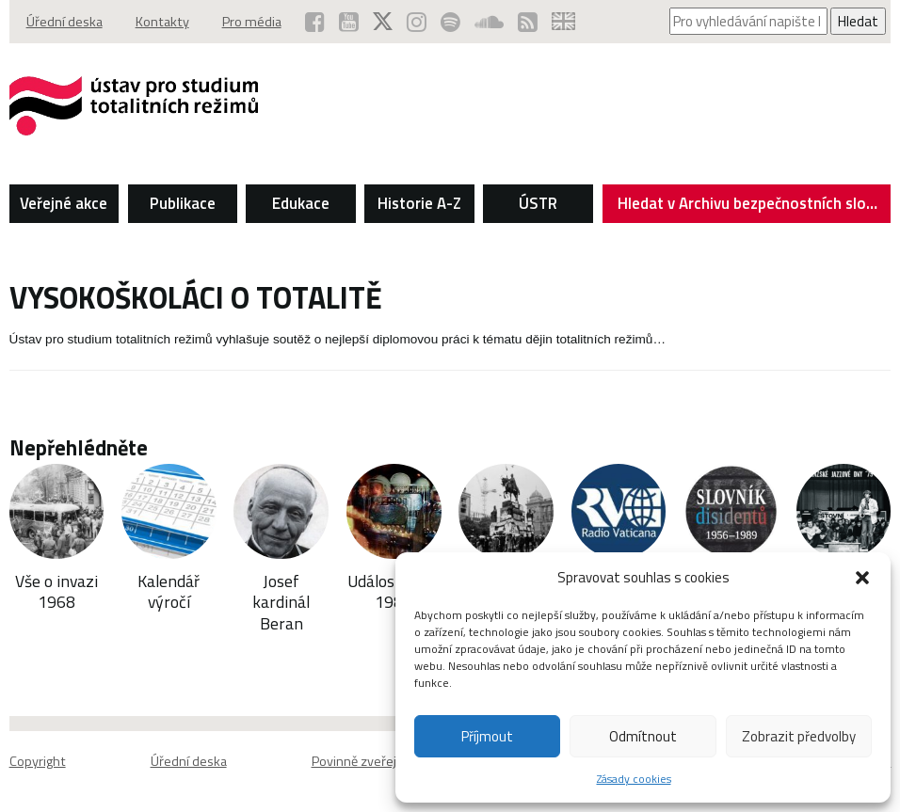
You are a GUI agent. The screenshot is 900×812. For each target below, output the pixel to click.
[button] (862, 577)
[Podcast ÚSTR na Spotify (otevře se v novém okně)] (450, 21)
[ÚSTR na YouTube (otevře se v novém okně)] (348, 21)
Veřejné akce (63, 203)
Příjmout (487, 736)
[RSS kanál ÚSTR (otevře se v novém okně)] (527, 21)
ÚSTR (538, 203)
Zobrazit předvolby (799, 736)
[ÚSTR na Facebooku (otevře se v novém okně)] (314, 21)
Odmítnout (643, 736)
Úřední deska (64, 21)
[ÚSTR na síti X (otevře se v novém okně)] (382, 21)
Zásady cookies (634, 779)
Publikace (183, 203)
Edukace (300, 203)
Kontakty (162, 21)
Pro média (251, 21)
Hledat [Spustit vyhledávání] (858, 21)
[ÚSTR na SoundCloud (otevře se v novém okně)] (489, 21)
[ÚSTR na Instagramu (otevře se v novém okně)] (416, 21)
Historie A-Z (419, 203)
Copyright (37, 761)
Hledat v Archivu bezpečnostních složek (754, 207)
